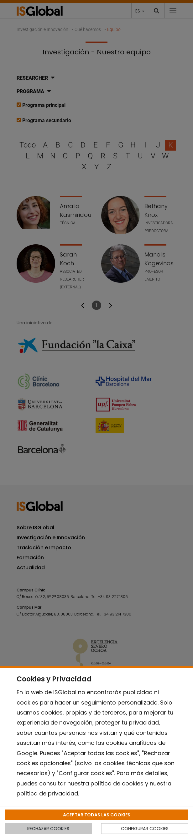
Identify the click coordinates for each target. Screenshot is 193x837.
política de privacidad (47, 793)
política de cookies (117, 783)
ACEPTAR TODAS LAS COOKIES (96, 815)
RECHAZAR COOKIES (48, 828)
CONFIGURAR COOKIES (145, 828)
